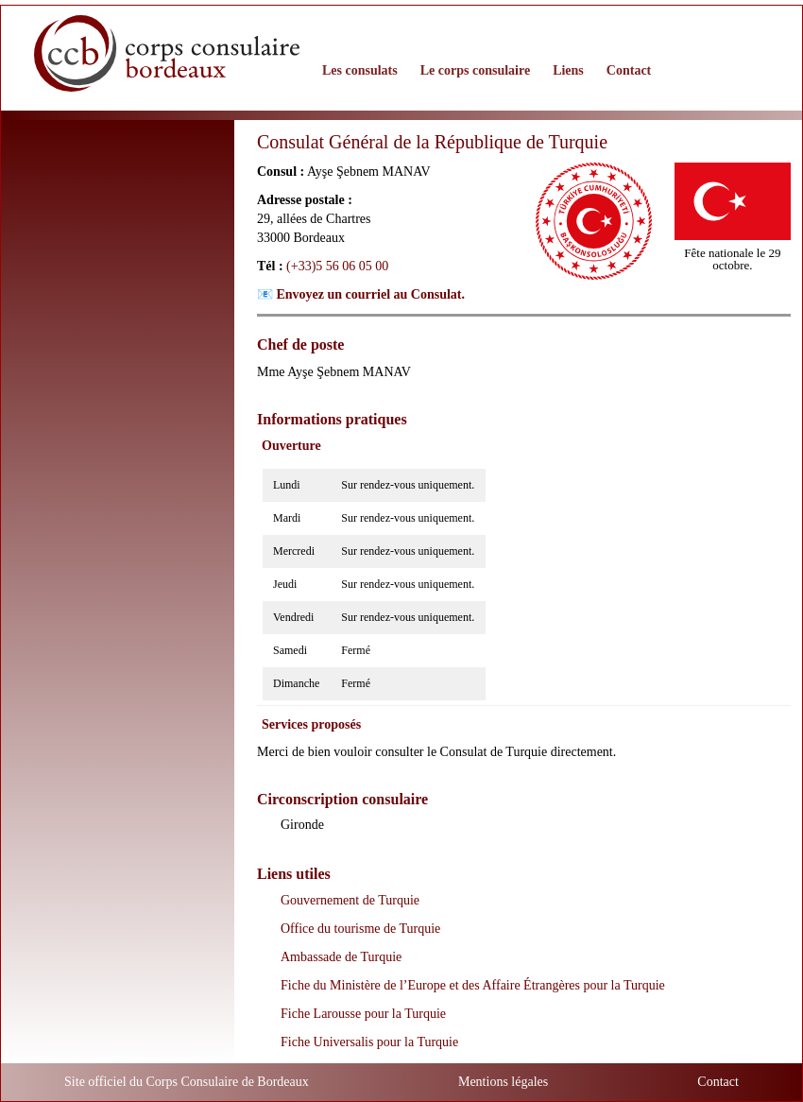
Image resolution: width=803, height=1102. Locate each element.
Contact (718, 1082)
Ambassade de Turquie (341, 957)
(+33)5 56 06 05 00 (337, 266)
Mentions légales (503, 1082)
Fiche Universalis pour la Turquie (369, 1042)
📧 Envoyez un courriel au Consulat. (361, 294)
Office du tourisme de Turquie (360, 928)
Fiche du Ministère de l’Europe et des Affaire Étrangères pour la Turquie (473, 985)
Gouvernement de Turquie (350, 900)
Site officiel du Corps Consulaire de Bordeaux (186, 1082)
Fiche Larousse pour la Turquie (363, 1014)
